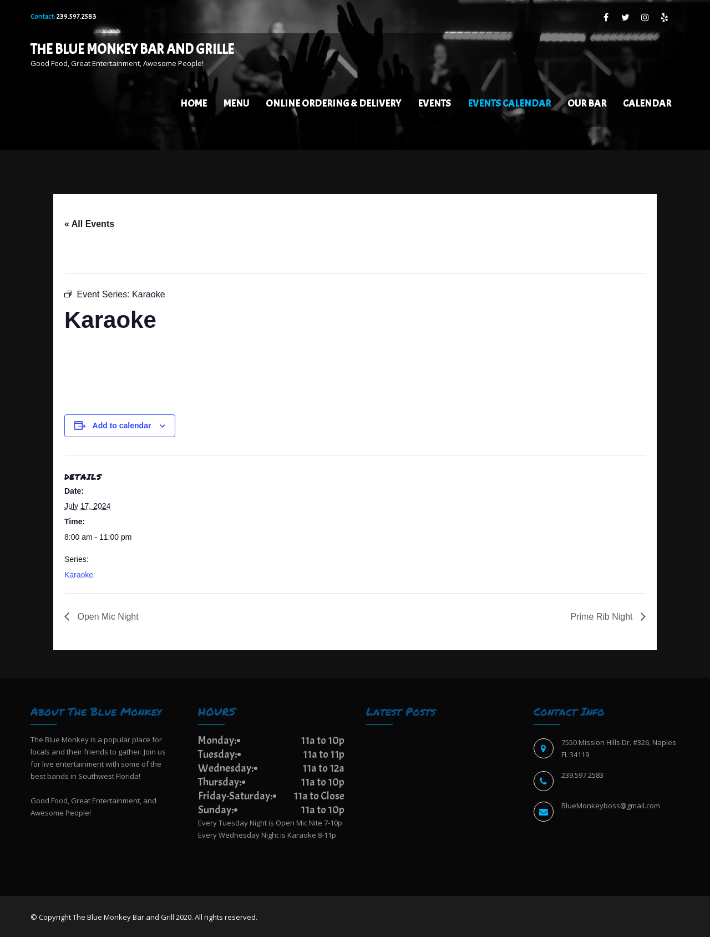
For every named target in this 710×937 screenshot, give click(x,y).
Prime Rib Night (603, 616)
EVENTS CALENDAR (509, 103)
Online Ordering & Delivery (333, 103)
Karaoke (78, 574)
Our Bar (586, 103)
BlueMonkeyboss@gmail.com (610, 806)
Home (193, 103)
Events (434, 103)
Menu (236, 103)
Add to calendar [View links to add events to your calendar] (122, 425)
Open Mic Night (107, 616)
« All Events (89, 224)
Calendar (647, 103)
